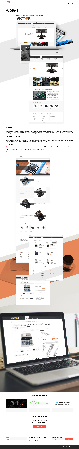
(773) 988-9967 (39, 422)
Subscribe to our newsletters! (57, 437)
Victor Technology (39, 129)
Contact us (59, 3)
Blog (44, 3)
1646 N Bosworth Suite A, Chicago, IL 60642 (37, 437)
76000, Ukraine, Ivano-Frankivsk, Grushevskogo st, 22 (39, 438)
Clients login (70, 3)
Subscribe (68, 439)
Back (72, 10)
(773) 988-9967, (32, 440)
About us (36, 3)
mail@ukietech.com (39, 440)
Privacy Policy (38, 446)
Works (28, 3)
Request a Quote (39, 426)
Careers (51, 3)
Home (21, 3)
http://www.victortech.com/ (12, 151)
